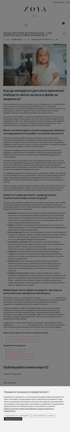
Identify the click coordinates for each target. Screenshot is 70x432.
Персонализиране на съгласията (43, 416)
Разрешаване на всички (13, 419)
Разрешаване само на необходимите (17, 416)
